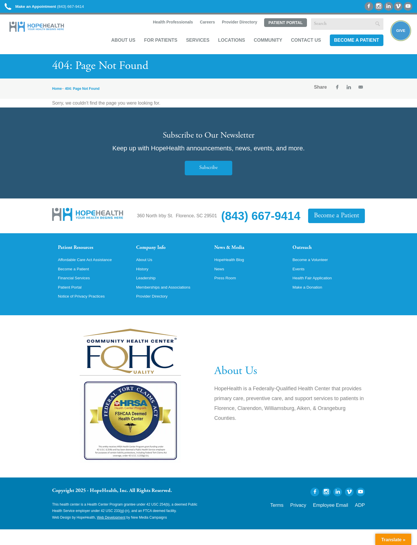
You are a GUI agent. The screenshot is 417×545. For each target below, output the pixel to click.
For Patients (153, 48)
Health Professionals (165, 30)
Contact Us (299, 48)
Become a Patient (349, 48)
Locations (224, 48)
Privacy (313, 519)
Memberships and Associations (168, 302)
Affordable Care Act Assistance (89, 272)
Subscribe (208, 174)
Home (57, 94)
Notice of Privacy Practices (85, 311)
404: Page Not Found (82, 94)
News (220, 282)
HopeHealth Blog (231, 272)
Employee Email (338, 519)
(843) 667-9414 (57, 8)
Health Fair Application (315, 292)
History (143, 282)
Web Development (111, 533)
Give (397, 39)
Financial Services (77, 292)
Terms (296, 519)
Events (299, 282)
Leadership (147, 292)
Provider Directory (232, 30)
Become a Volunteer (313, 272)
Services (190, 48)
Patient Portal (278, 31)
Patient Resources (80, 254)
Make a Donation (310, 302)
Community (261, 48)
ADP (361, 519)
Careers (199, 30)
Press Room (227, 292)
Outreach (304, 254)
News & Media (233, 254)
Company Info (155, 254)
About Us (116, 48)
